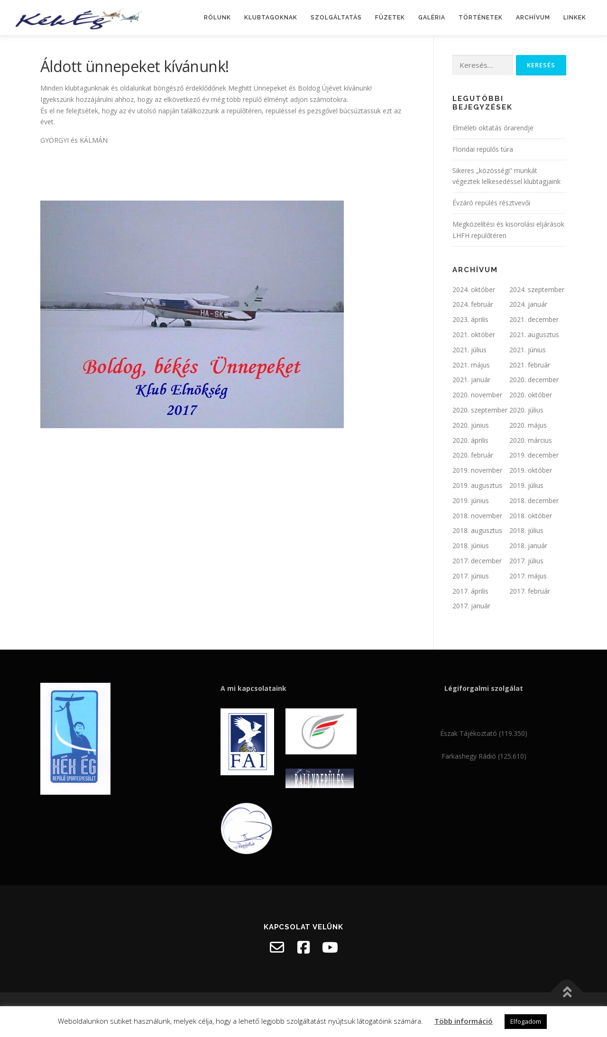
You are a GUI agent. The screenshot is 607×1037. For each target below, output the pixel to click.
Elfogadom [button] (525, 1021)
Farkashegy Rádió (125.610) (483, 756)
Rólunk (217, 17)
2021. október (473, 334)
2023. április (470, 319)
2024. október (473, 289)
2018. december (534, 500)
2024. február (472, 304)
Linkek (574, 17)
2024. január (528, 304)
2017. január (471, 605)
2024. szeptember (536, 289)
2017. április (470, 591)
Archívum (533, 17)
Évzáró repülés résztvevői (491, 202)
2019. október (530, 470)
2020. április (470, 440)
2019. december (534, 454)
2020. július (526, 409)
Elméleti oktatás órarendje (492, 127)
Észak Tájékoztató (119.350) (483, 733)
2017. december (477, 560)
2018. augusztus (477, 530)
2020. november (477, 394)
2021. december (534, 319)
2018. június (470, 545)
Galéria (431, 17)
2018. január (528, 545)
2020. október (530, 394)
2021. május (471, 364)
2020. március (530, 440)
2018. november (477, 515)
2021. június (527, 349)
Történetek (481, 17)
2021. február (529, 364)
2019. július (526, 485)
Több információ (463, 1021)
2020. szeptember (479, 409)
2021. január (471, 379)
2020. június (470, 425)
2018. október (530, 515)
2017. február (529, 591)
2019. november (477, 470)
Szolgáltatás (336, 17)
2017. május (528, 575)
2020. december (534, 379)
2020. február (472, 454)
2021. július (469, 349)
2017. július (526, 560)
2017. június (470, 575)
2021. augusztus (534, 334)
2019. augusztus (477, 485)
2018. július (526, 530)
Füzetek (390, 17)
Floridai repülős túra (482, 149)
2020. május (528, 425)
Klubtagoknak (270, 17)
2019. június (470, 500)
